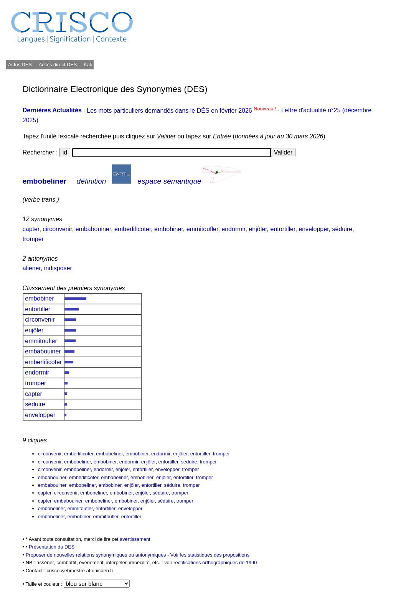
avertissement (135, 539)
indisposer (58, 268)
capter (31, 229)
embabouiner (93, 229)
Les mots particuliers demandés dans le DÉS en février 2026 (182, 110)
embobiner (168, 229)
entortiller (283, 229)
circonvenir (57, 229)
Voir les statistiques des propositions (209, 555)
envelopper (313, 229)
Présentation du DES (52, 547)
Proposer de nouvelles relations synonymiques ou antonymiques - (98, 555)
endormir (233, 229)
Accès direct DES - (59, 64)
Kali (88, 64)
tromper (33, 239)
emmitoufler (202, 229)
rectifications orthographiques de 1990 (215, 562)
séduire (342, 229)
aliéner (32, 268)
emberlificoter (132, 229)
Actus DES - (21, 64)
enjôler (258, 229)
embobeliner (44, 181)
